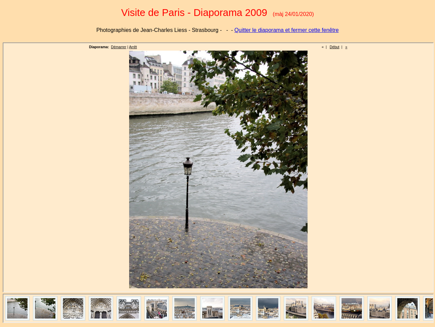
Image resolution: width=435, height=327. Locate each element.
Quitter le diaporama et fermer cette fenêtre (286, 30)
